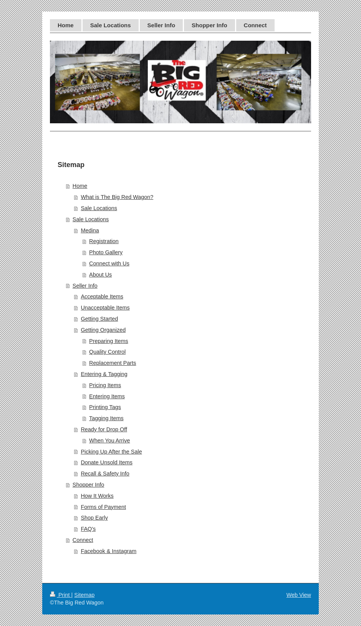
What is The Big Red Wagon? (117, 197)
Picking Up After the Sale (111, 452)
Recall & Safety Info (105, 473)
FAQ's (88, 529)
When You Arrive (109, 440)
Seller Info (85, 286)
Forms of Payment (103, 507)
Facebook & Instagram (108, 551)
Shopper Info (88, 485)
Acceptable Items (102, 296)
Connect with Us (109, 263)
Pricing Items (105, 385)
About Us (100, 275)
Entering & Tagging (104, 374)
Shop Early (94, 518)
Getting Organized (103, 330)
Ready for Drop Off (104, 429)
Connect (83, 540)
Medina (90, 230)
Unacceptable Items (105, 308)
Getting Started (99, 319)
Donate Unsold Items (106, 462)
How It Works (97, 496)
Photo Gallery (106, 252)
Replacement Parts (112, 363)
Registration (104, 241)
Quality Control (107, 352)
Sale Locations (99, 208)
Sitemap (84, 595)
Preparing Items (108, 341)
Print (60, 595)
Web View (298, 595)
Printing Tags (105, 407)
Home (80, 186)
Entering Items (107, 396)
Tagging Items (106, 418)
